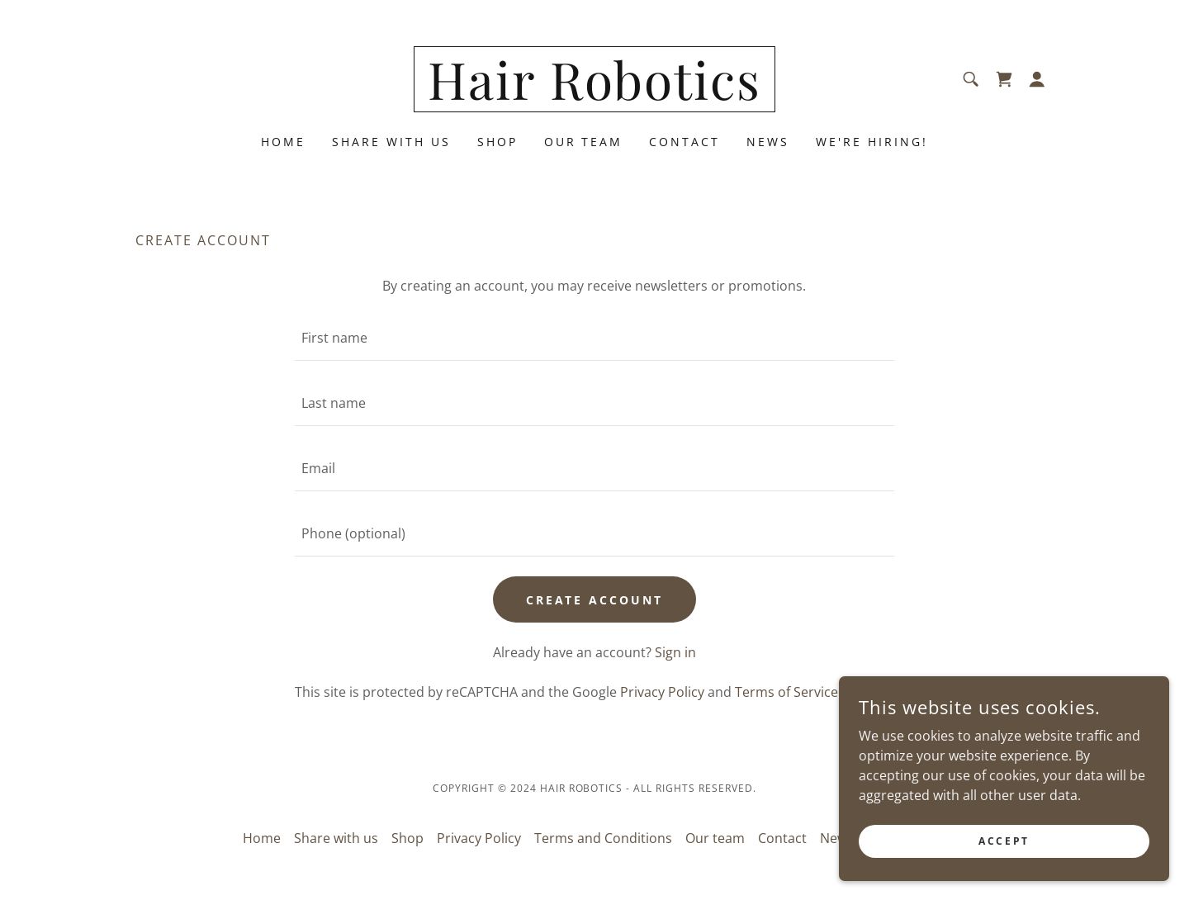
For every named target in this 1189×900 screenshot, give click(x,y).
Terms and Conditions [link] (603, 838)
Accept (1003, 841)
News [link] (767, 141)
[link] (594, 95)
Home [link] (283, 141)
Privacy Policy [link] (662, 692)
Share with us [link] (391, 141)
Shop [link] (497, 141)
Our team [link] (583, 141)
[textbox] (594, 338)
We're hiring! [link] (872, 141)
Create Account (595, 600)
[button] (1037, 79)
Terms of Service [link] (786, 692)
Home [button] (262, 838)
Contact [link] (684, 141)
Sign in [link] (675, 652)
